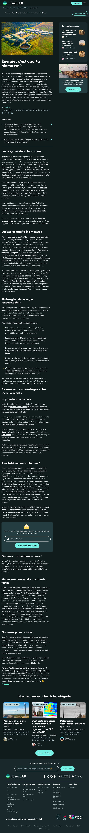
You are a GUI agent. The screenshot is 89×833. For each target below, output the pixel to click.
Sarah (66, 48)
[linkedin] (55, 776)
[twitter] (48, 776)
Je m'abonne (67, 769)
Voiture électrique (58, 804)
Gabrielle (7, 107)
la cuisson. (15, 175)
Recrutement (70, 826)
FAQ (9, 826)
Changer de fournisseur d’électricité (10, 804)
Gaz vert (9, 791)
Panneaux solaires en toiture (29, 790)
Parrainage (72, 787)
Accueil (5, 8)
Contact (15, 826)
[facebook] (44, 776)
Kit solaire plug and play (28, 795)
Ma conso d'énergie (59, 787)
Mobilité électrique (44, 784)
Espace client (73, 784)
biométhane (6, 435)
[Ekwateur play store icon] (77, 776)
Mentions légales (58, 826)
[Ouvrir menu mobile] (84, 3)
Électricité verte (12, 787)
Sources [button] (5, 683)
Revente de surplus (28, 800)
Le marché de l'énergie (57, 797)
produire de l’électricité (11, 260)
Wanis (67, 738)
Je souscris (77, 3)
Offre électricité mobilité (42, 791)
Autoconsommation (59, 801)
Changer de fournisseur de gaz (12, 811)
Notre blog (56, 784)
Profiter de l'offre (79, 13)
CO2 (35, 286)
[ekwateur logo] (13, 3)
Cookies (28, 826)
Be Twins (67, 37)
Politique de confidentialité (42, 826)
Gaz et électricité (12, 794)
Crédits (79, 826)
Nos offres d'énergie (13, 784)
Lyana (66, 58)
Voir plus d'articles (44, 753)
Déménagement (58, 808)
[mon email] (36, 768)
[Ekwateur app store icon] (64, 776)
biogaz (8, 353)
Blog (11, 8)
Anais (10, 738)
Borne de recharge (43, 787)
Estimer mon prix (73, 89)
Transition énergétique (21, 8)
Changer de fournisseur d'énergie (13, 798)
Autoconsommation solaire (29, 785)
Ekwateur (11, 681)
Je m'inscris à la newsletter (27, 546)
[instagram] (51, 776)
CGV (22, 826)
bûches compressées (18, 407)
